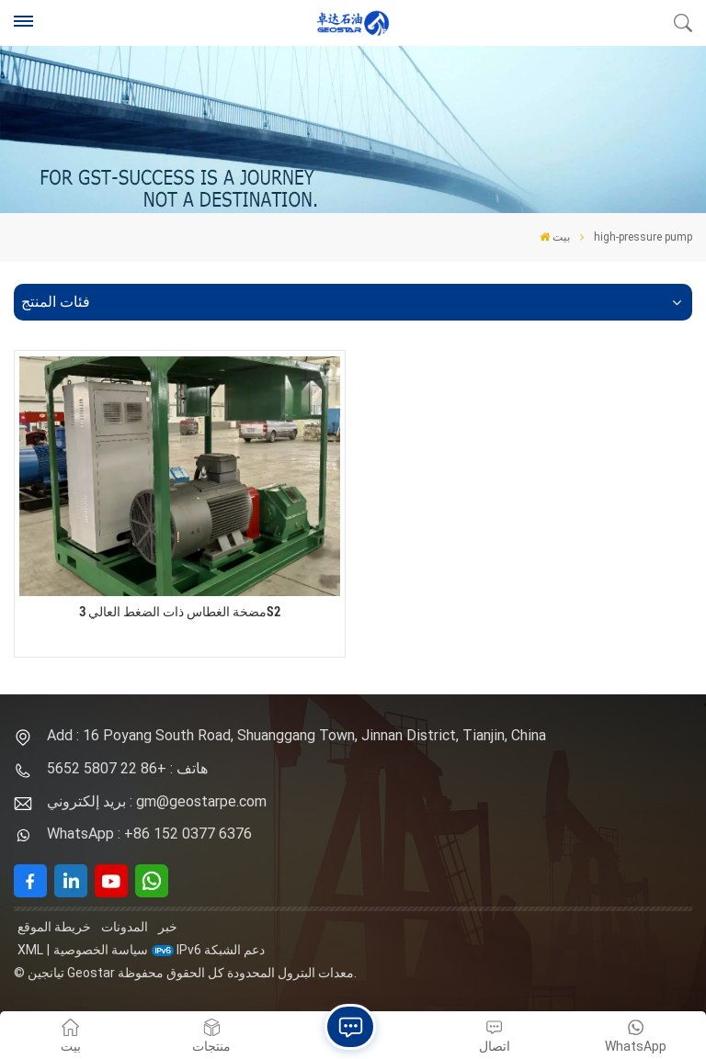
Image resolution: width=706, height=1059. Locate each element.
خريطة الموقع (54, 926)
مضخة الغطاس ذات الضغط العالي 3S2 (179, 612)
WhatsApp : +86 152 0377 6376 (149, 833)
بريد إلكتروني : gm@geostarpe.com (157, 801)
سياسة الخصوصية (100, 949)
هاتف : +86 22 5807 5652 (127, 768)
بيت (555, 237)
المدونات (124, 926)
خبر (167, 926)
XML (30, 949)
